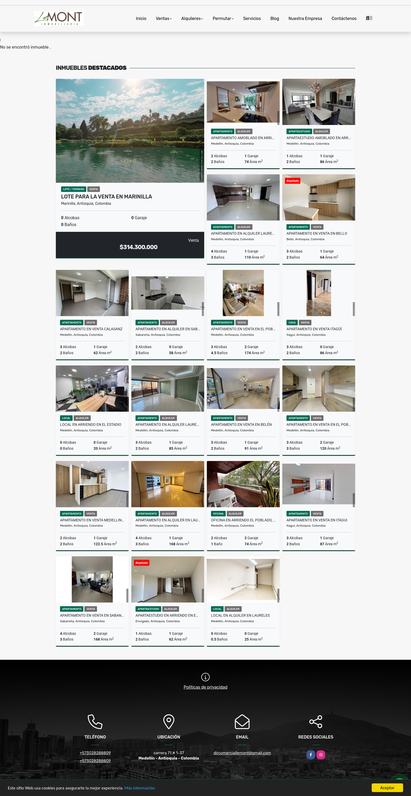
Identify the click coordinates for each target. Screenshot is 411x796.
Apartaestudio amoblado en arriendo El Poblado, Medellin (318, 138)
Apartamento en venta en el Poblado (243, 329)
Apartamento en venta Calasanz (91, 329)
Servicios (252, 18)
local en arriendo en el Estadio (90, 424)
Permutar (222, 18)
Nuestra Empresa (305, 18)
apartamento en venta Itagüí (314, 329)
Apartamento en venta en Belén (241, 424)
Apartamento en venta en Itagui (316, 520)
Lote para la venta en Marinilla (106, 196)
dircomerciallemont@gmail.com (242, 753)
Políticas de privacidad (206, 687)
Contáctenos (344, 18)
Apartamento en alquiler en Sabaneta (168, 329)
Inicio (141, 18)
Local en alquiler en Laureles (240, 615)
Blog (274, 18)
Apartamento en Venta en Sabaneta (92, 615)
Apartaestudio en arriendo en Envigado (168, 615)
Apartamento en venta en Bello (316, 233)
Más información (140, 788)
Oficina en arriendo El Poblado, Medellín (243, 520)
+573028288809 (95, 753)
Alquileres (191, 18)
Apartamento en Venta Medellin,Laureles (92, 520)
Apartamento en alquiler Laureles (243, 233)
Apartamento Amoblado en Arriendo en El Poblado (243, 138)
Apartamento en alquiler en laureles (168, 520)
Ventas (162, 18)
